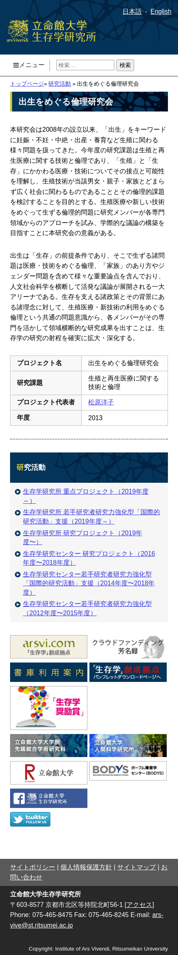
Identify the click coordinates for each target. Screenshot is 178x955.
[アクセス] (139, 904)
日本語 (132, 11)
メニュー (29, 64)
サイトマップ (136, 867)
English (161, 11)
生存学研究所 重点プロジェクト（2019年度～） (82, 496)
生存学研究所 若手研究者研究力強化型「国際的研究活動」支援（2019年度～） (87, 516)
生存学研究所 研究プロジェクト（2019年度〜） (78, 537)
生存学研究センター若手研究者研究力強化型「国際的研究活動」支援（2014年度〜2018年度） (85, 583)
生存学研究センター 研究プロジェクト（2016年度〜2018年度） (85, 558)
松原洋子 (101, 402)
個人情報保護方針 (86, 867)
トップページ (27, 84)
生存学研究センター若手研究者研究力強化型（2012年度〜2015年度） (83, 608)
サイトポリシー (32, 867)
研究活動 (59, 84)
